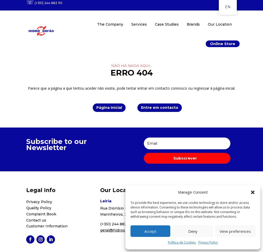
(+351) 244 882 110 (48, 3)
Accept (150, 231)
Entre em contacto (159, 107)
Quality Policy (38, 208)
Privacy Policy (208, 242)
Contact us (36, 220)
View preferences (235, 231)
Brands (193, 24)
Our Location (220, 24)
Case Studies (167, 24)
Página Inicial (109, 107)
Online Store (222, 43)
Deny (193, 231)
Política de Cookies (182, 242)
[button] (252, 192)
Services (139, 24)
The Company (110, 24)
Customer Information (47, 226)
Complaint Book (41, 214)
